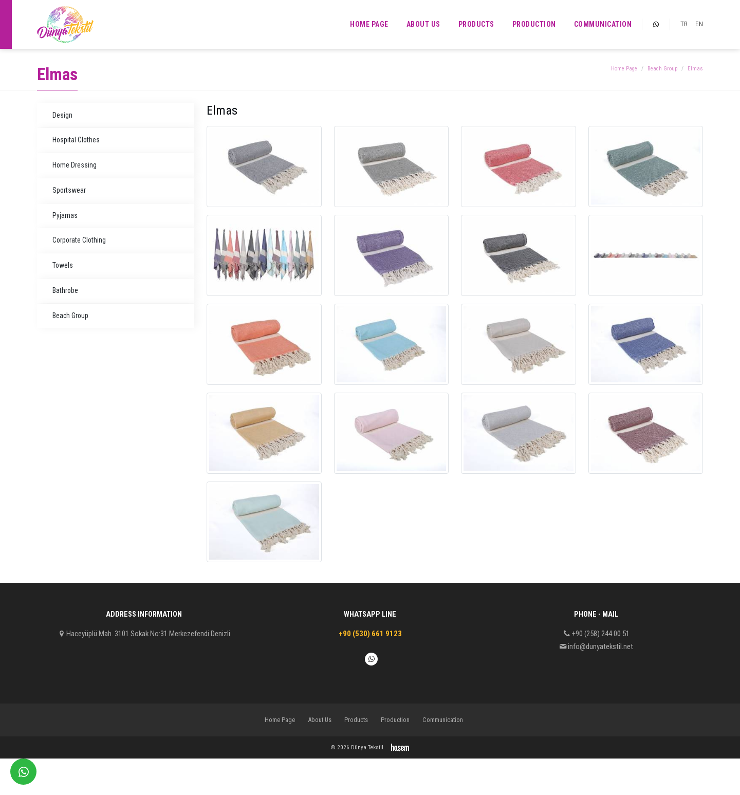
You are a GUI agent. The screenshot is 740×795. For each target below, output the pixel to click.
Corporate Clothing (79, 240)
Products (476, 24)
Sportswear (69, 190)
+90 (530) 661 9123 (370, 633)
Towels (62, 265)
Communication (603, 24)
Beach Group (662, 68)
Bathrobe (65, 290)
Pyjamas (65, 215)
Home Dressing (74, 165)
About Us (423, 24)
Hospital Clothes (76, 140)
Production (534, 24)
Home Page (369, 24)
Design (62, 115)
